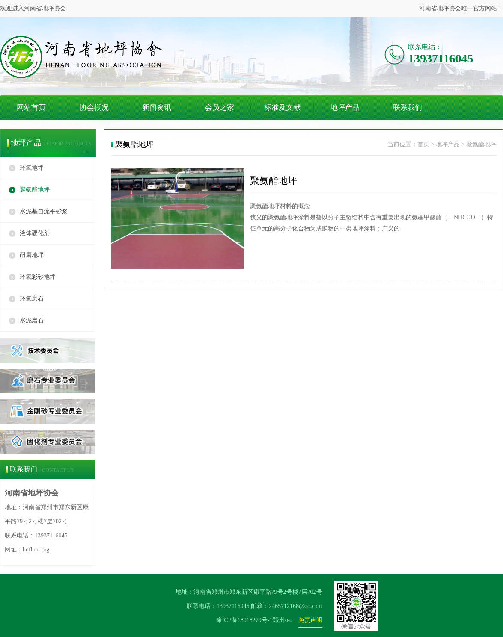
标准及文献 (282, 107)
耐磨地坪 (32, 255)
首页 (423, 144)
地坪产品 (345, 107)
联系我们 (407, 107)
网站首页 (31, 107)
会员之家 (219, 107)
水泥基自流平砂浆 (44, 211)
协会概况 (94, 107)
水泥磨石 (32, 320)
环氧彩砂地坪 (38, 277)
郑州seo (282, 620)
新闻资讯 (156, 107)
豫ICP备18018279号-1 (244, 620)
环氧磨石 (32, 298)
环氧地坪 (32, 168)
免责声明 (310, 620)
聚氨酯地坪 (35, 189)
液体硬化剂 (35, 233)
